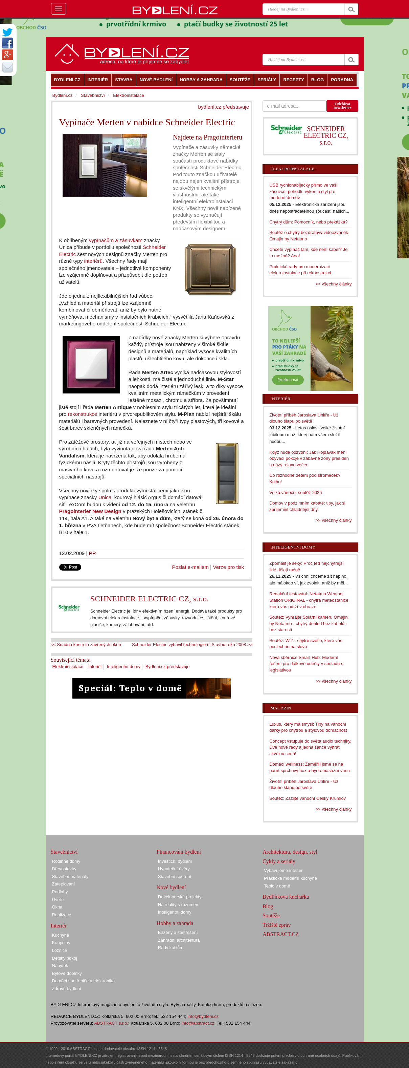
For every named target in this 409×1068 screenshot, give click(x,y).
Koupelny (61, 942)
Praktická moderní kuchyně (290, 878)
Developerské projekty (180, 896)
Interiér (95, 666)
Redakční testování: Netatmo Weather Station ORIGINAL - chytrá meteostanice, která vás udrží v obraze (309, 600)
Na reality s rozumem (179, 904)
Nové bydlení (171, 887)
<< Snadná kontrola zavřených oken (86, 644)
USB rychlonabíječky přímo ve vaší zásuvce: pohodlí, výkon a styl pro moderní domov (303, 191)
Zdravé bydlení (66, 988)
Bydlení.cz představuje (167, 666)
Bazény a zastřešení (178, 932)
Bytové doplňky (67, 973)
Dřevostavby (64, 868)
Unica (105, 497)
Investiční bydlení (175, 861)
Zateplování (63, 884)
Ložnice (59, 950)
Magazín (280, 707)
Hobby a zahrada (175, 923)
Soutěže (271, 915)
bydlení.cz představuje (223, 107)
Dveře (58, 899)
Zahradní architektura (179, 940)
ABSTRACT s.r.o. (111, 1023)
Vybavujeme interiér (283, 870)
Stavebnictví (93, 95)
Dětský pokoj (64, 958)
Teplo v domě (277, 886)
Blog (268, 906)
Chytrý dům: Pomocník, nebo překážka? (308, 222)
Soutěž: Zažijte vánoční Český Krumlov (307, 798)
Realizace (61, 914)
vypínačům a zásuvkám (115, 240)
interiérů (93, 261)
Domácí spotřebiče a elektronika (83, 980)
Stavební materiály (70, 876)
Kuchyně (60, 935)
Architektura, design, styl (290, 852)
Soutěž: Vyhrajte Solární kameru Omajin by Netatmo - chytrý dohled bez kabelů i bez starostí (308, 623)
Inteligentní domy (123, 666)
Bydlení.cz (62, 95)
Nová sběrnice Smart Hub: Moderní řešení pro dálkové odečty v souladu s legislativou (306, 663)
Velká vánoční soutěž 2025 (295, 492)
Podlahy (60, 891)
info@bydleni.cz (203, 1016)
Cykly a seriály (279, 861)
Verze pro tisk (228, 567)
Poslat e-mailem (190, 567)
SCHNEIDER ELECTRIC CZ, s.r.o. (149, 598)
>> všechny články (334, 283)
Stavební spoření (174, 876)
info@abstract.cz (198, 1023)
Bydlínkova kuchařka (286, 897)
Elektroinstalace (68, 666)
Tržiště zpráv (277, 925)
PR (92, 553)
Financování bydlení (179, 852)
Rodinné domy (66, 861)
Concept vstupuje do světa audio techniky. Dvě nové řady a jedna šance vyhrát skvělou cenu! (310, 747)
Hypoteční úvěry (174, 868)
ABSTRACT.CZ (281, 934)
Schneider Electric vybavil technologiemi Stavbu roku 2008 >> (192, 644)
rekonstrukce (82, 414)
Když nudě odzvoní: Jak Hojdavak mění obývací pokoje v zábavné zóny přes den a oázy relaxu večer (309, 458)
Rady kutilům (170, 947)
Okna (57, 907)
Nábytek (60, 965)
